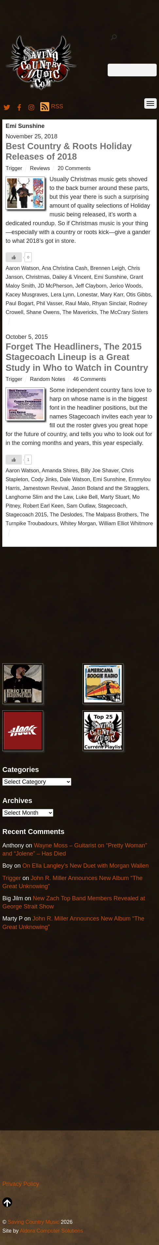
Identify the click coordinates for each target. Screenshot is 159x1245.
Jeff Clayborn (91, 286)
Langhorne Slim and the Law (39, 497)
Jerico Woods (126, 286)
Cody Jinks (44, 479)
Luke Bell (87, 497)
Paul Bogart (19, 303)
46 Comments (89, 379)
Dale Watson (75, 479)
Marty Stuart (114, 497)
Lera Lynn (62, 294)
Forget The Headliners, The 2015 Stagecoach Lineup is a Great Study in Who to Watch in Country (77, 357)
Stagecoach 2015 (26, 514)
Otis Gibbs (138, 294)
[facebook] (19, 106)
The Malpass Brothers (111, 514)
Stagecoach (112, 506)
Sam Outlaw (80, 506)
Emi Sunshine (110, 277)
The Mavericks (79, 312)
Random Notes (47, 379)
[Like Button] (14, 257)
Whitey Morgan (78, 523)
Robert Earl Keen (43, 506)
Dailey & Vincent (71, 277)
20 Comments (74, 168)
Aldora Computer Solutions (51, 1231)
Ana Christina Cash (64, 268)
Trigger (14, 168)
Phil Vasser (49, 303)
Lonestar (87, 294)
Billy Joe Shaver (99, 470)
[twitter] (6, 106)
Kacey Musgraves (27, 294)
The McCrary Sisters (124, 312)
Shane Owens (43, 312)
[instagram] (31, 106)
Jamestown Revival (45, 488)
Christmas (38, 277)
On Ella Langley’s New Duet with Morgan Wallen (85, 865)
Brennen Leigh (107, 268)
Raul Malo (77, 303)
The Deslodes (66, 514)
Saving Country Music (33, 1222)
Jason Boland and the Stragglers (109, 488)
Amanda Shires (60, 470)
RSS (51, 107)
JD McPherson (55, 286)
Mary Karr (111, 294)
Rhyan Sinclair (109, 303)
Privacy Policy (20, 1184)
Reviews (40, 168)
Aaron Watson (22, 268)
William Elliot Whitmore (126, 523)
